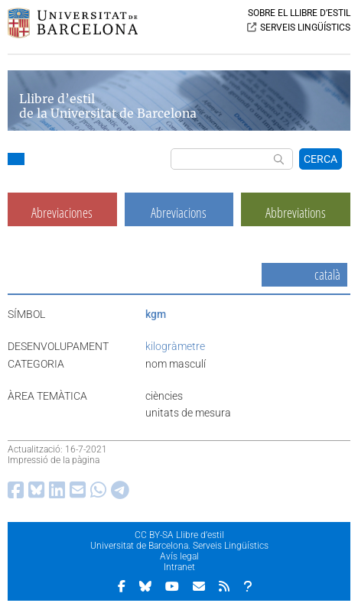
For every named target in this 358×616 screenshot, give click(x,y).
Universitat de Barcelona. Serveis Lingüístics (179, 545)
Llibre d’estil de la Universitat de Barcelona (108, 106)
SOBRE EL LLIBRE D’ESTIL (299, 13)
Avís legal (179, 556)
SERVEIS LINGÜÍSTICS (305, 27)
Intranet (179, 567)
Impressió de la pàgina (53, 460)
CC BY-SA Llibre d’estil (179, 535)
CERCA (320, 159)
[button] (16, 161)
